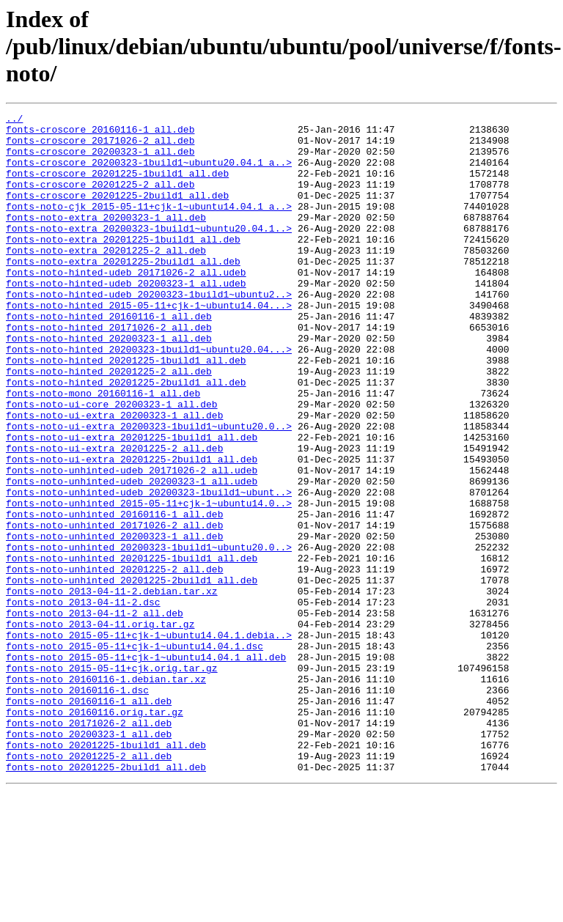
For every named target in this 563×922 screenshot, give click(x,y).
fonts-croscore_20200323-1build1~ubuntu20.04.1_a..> (149, 173)
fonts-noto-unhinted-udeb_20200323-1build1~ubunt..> (149, 568)
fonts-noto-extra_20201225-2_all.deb (106, 278)
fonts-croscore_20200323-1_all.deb (100, 159)
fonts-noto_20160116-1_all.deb (89, 819)
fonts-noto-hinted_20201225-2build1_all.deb (126, 436)
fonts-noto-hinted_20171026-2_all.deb (109, 370)
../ (14, 120)
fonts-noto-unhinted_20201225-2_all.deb (114, 661)
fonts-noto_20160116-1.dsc (77, 806)
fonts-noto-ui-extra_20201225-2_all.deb (114, 516)
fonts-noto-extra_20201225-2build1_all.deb (123, 291)
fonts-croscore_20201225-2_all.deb (100, 199)
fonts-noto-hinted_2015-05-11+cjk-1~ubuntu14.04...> (149, 344)
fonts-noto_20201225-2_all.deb (89, 885)
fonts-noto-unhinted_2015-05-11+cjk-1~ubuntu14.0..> (149, 582)
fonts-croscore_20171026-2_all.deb (100, 146)
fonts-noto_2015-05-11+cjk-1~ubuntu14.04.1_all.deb (146, 766)
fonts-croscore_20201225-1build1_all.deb (117, 186)
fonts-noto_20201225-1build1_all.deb (106, 872)
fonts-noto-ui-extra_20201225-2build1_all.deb (131, 529)
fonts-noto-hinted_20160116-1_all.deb (109, 357)
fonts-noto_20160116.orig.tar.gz (94, 832)
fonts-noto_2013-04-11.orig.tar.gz (100, 727)
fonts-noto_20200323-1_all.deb (89, 859)
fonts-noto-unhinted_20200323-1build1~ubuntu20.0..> (149, 634)
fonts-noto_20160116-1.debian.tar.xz (106, 793)
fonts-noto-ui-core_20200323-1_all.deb (112, 463)
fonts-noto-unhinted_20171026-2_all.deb (114, 608)
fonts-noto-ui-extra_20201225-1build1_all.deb (131, 502)
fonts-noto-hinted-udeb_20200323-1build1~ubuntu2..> (149, 331)
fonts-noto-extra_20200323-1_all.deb (106, 239)
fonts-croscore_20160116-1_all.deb (100, 133)
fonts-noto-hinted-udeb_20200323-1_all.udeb (126, 318)
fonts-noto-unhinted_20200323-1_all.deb (114, 621)
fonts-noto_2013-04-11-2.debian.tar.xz (112, 687)
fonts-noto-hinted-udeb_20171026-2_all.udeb (126, 304)
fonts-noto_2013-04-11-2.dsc (83, 700)
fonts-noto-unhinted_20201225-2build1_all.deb (131, 674)
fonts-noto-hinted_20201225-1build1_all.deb (126, 410)
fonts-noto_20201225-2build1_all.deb (106, 898)
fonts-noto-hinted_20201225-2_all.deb (109, 423)
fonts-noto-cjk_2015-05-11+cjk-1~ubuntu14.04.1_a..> (149, 225)
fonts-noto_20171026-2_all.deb (89, 845)
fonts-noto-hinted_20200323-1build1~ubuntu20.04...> (149, 397)
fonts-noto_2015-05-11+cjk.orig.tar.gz (112, 779)
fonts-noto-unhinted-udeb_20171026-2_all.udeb (131, 542)
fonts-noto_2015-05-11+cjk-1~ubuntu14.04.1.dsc (134, 753)
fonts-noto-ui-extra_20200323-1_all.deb (114, 476)
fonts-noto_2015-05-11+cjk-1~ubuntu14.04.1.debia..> (149, 740)
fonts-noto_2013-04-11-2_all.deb (94, 713)
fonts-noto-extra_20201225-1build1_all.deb (123, 265)
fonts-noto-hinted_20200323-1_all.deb (109, 384)
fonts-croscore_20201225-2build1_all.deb (117, 212)
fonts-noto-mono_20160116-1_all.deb (103, 450)
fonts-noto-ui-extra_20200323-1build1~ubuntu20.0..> (149, 489)
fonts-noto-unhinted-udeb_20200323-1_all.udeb (131, 555)
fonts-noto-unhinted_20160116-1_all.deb (114, 595)
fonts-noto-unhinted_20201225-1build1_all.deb (131, 647)
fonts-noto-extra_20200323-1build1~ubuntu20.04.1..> (149, 252)
